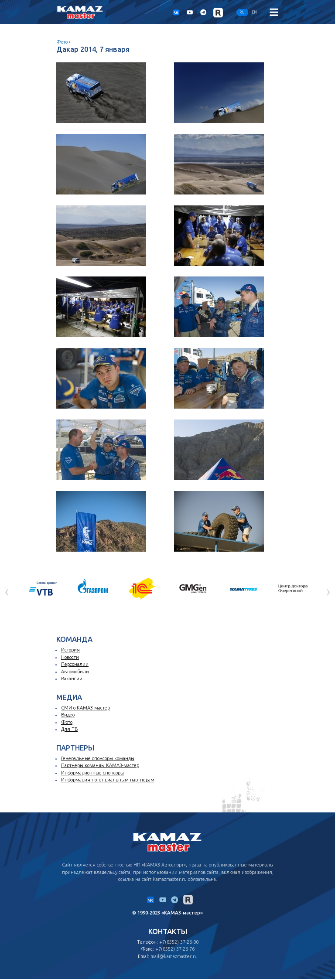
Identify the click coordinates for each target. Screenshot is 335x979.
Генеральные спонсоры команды (97, 758)
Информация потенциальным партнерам (107, 779)
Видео (68, 714)
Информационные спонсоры (92, 772)
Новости (70, 657)
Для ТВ (69, 729)
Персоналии (75, 664)
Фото (62, 41)
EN (254, 12)
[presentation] (7, 591)
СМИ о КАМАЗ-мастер (85, 707)
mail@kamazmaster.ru (174, 956)
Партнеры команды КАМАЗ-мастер (100, 765)
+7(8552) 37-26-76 (175, 949)
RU (242, 12)
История (70, 649)
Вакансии (71, 678)
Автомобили (75, 671)
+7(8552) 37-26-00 (178, 942)
